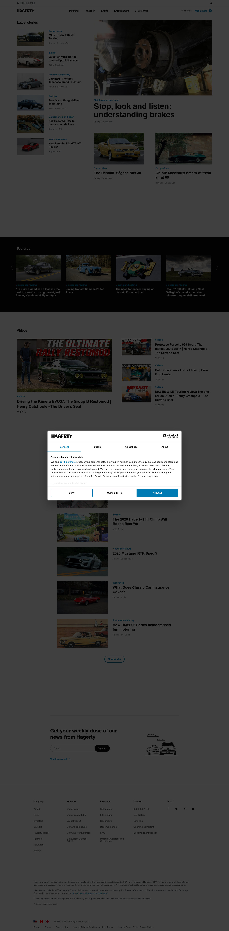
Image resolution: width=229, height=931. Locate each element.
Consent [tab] (64, 447)
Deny (71, 493)
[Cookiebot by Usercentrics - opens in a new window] (165, 436)
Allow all (157, 493)
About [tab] (165, 447)
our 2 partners (68, 462)
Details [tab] (98, 447)
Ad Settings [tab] (131, 447)
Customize (114, 493)
